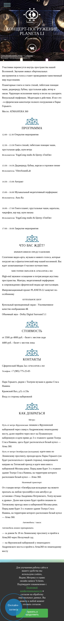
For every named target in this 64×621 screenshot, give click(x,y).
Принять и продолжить (32, 613)
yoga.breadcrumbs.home (12, 55)
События (29, 55)
